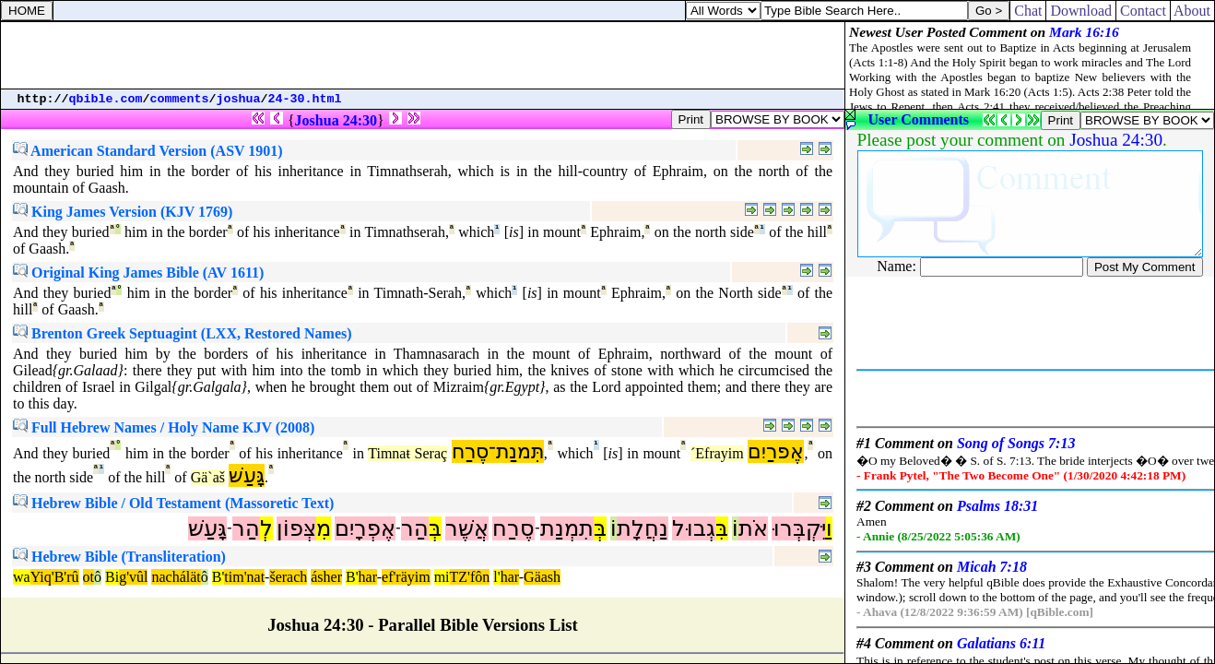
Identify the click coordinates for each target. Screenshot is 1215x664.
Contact (1143, 10)
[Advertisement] (423, 55)
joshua (239, 99)
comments (179, 99)
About (1192, 10)
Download (1080, 10)
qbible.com (106, 99)
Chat (1027, 10)
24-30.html (305, 99)
